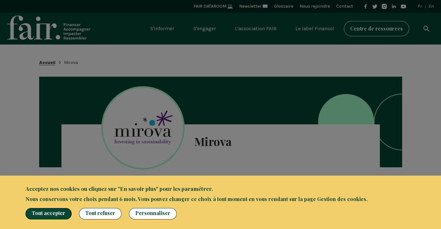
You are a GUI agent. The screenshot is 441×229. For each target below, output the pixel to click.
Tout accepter (48, 213)
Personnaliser (152, 213)
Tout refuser (100, 213)
